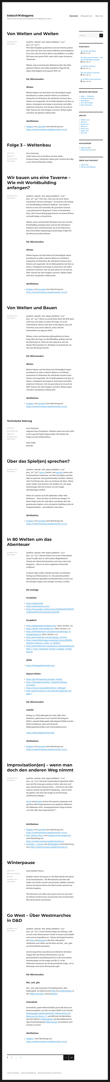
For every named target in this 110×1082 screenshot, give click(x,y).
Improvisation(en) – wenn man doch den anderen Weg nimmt (40, 767)
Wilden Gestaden (37, 994)
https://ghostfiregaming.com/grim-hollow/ (44, 679)
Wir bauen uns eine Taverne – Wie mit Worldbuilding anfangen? (38, 182)
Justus (42, 472)
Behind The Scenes (13, 873)
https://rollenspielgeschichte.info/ (40, 733)
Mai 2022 (84, 122)
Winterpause (21, 862)
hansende (42, 127)
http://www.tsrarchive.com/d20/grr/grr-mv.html (46, 637)
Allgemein (10, 156)
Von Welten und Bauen (32, 307)
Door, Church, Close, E (35, 835)
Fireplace (30, 127)
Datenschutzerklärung (88, 167)
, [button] (43, 472)
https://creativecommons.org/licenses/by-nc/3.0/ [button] (46, 129)
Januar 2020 (85, 128)
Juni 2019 (84, 133)
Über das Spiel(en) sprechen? (38, 461)
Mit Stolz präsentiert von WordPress (49, 1073)
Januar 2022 (85, 124)
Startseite (73, 16)
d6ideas (54, 994)
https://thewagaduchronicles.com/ (40, 665)
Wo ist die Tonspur (87, 103)
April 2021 (84, 126)
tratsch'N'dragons (20, 15)
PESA (53, 991)
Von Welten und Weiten (33, 33)
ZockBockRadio (65, 991)
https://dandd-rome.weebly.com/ (40, 629)
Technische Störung (19, 421)
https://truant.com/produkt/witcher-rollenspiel (46, 688)
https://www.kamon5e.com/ (37, 606)
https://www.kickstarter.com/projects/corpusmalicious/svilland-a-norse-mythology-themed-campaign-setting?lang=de (50, 649)
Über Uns (99, 16)
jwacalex (38, 801)
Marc (32, 940)
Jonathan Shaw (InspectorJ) (59, 835)
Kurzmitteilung (12, 431)
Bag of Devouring (86, 105)
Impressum (84, 165)
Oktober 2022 (85, 120)
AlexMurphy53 (54, 844)
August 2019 (85, 131)
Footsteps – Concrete (35, 844)
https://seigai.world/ (34, 603)
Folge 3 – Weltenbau (29, 145)
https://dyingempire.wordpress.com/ (41, 626)
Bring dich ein (86, 16)
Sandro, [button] (49, 472)
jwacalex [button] (59, 472)
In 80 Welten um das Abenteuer (29, 542)
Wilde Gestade (51, 1022)
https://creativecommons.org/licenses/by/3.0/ (45, 841)
